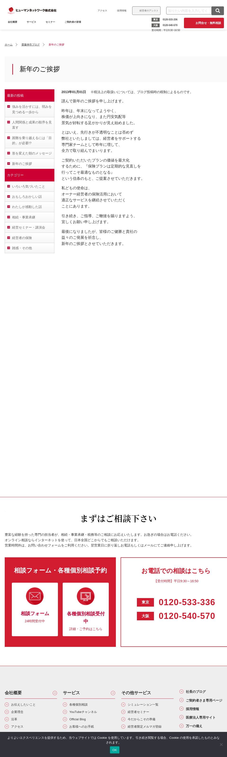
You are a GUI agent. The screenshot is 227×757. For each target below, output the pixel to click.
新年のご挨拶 (22, 164)
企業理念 (19, 714)
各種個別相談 (81, 705)
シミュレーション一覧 (147, 705)
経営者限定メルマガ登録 (149, 731)
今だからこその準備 (145, 722)
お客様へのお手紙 (85, 731)
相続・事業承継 (23, 217)
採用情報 (120, 10)
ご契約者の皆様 (74, 28)
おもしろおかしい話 (27, 196)
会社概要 (13, 692)
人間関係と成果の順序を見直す (32, 124)
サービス (33, 28)
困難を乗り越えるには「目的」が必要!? (32, 140)
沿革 (15, 722)
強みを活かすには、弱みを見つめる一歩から (32, 109)
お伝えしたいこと (27, 705)
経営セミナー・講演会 (28, 227)
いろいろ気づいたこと (28, 186)
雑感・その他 (22, 248)
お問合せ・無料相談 (206, 23)
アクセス (100, 10)
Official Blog (80, 722)
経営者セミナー (141, 714)
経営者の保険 (22, 238)
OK (114, 750)
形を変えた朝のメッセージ (32, 153)
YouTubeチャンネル (87, 714)
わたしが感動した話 (27, 207)
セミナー (52, 28)
